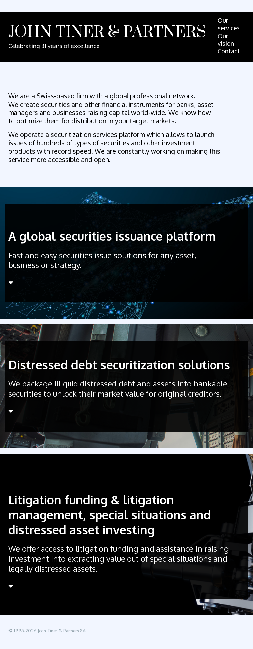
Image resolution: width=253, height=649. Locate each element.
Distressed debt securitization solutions (119, 364)
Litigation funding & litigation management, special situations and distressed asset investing (109, 514)
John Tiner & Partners (107, 32)
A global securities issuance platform (112, 236)
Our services (229, 24)
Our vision (226, 39)
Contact (229, 51)
